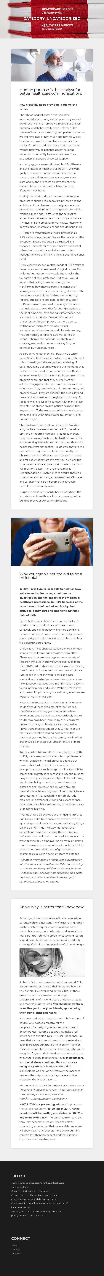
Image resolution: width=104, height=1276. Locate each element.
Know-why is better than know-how (51, 907)
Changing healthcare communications (30, 1191)
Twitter (14, 1245)
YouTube (15, 1253)
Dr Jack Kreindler (59, 765)
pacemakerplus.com (58, 679)
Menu (97, 5)
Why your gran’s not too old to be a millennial (50, 576)
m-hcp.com (29, 868)
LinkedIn (15, 1249)
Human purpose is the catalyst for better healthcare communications (50, 92)
